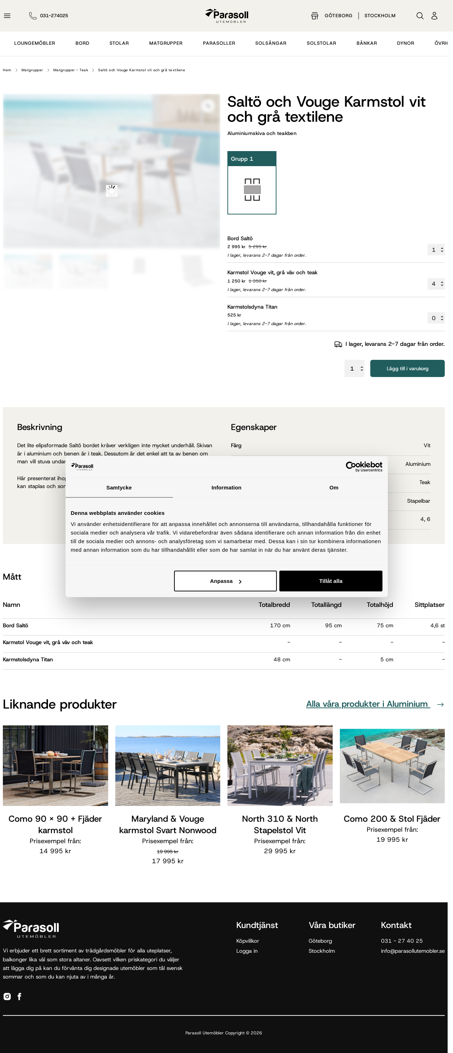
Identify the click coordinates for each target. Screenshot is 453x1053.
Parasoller (219, 43)
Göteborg (339, 16)
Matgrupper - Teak (70, 70)
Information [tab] (227, 487)
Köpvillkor (247, 941)
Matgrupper (166, 43)
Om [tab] (333, 487)
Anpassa (225, 581)
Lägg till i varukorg (408, 368)
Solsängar (270, 43)
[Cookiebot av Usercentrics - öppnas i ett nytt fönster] (351, 466)
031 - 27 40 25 (402, 941)
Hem (7, 70)
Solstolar (321, 43)
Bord (83, 43)
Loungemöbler (34, 43)
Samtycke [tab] (119, 487)
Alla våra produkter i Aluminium (375, 704)
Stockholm (380, 16)
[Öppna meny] (7, 15)
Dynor (405, 43)
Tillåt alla (330, 581)
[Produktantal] (436, 249)
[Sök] (420, 15)
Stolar (119, 43)
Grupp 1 (242, 159)
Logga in (247, 951)
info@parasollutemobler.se (413, 951)
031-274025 (54, 16)
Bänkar (367, 43)
